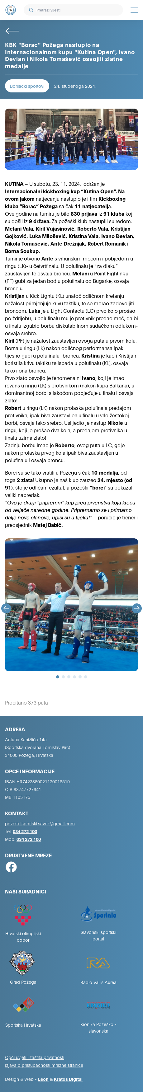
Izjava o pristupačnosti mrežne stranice (44, 1065)
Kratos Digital (68, 1079)
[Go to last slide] (6, 608)
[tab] (57, 676)
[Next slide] (137, 608)
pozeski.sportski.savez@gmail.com (40, 823)
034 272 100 (25, 831)
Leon (43, 1079)
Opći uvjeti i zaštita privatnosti (34, 1057)
